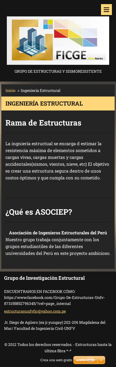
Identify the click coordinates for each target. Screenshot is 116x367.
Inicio (10, 90)
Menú (106, 9)
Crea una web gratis (56, 360)
